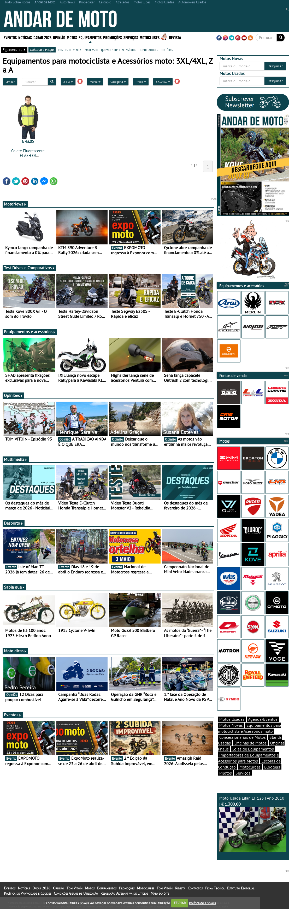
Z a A (68, 82)
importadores (149, 49)
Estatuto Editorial (240, 888)
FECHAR (180, 903)
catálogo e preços (42, 49)
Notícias (25, 37)
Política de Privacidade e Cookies (27, 893)
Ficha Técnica (215, 888)
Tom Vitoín (74, 888)
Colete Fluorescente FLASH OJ (28, 153)
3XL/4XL (163, 82)
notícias (167, 49)
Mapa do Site (160, 893)
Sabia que (14, 587)
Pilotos (225, 773)
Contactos (195, 888)
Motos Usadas (231, 719)
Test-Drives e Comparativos (29, 267)
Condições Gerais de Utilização (76, 893)
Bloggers (272, 767)
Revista (175, 37)
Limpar (10, 82)
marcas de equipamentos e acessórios (110, 49)
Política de (202, 903)
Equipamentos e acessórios (30, 331)
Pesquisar (275, 66)
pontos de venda (69, 49)
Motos (72, 37)
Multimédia (15, 459)
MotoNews (15, 204)
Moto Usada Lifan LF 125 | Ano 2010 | (252, 823)
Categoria (118, 82)
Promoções (112, 37)
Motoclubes (150, 37)
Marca (95, 82)
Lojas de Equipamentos (253, 749)
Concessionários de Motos (242, 737)
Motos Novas (231, 725)
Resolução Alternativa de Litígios (124, 893)
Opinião (59, 37)
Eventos (10, 37)
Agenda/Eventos (263, 719)
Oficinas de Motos (250, 743)
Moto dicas (15, 650)
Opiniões (13, 395)
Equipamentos (90, 37)
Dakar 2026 (42, 37)
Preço (141, 82)
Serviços (130, 37)
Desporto (13, 523)
